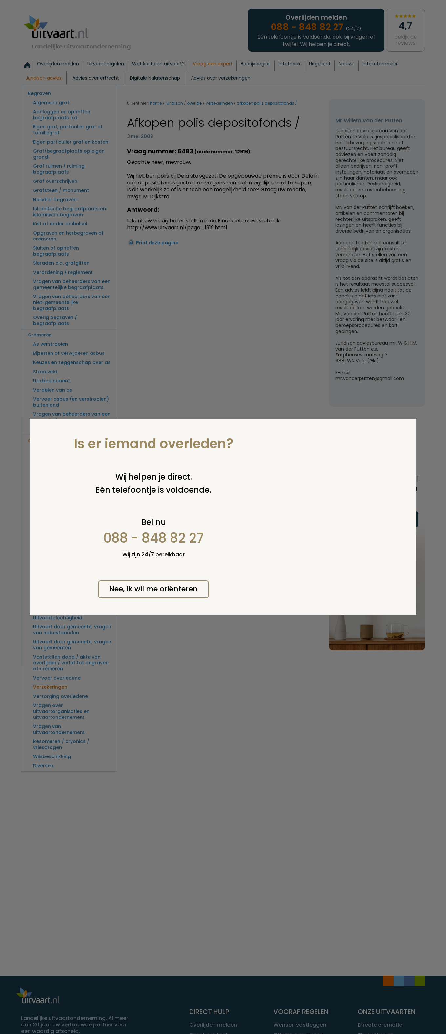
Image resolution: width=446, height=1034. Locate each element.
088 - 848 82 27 (153, 538)
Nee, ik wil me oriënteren (153, 589)
